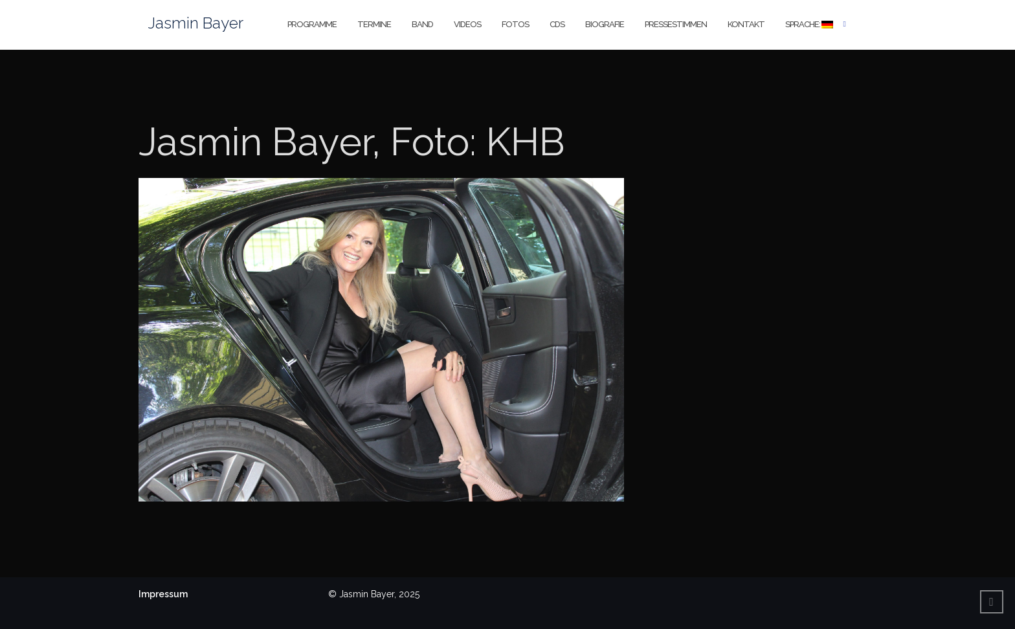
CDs (557, 24)
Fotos (515, 24)
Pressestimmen (676, 24)
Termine (374, 24)
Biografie (604, 24)
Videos (467, 24)
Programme (312, 24)
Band (422, 24)
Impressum (163, 594)
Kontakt (746, 24)
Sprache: (809, 24)
